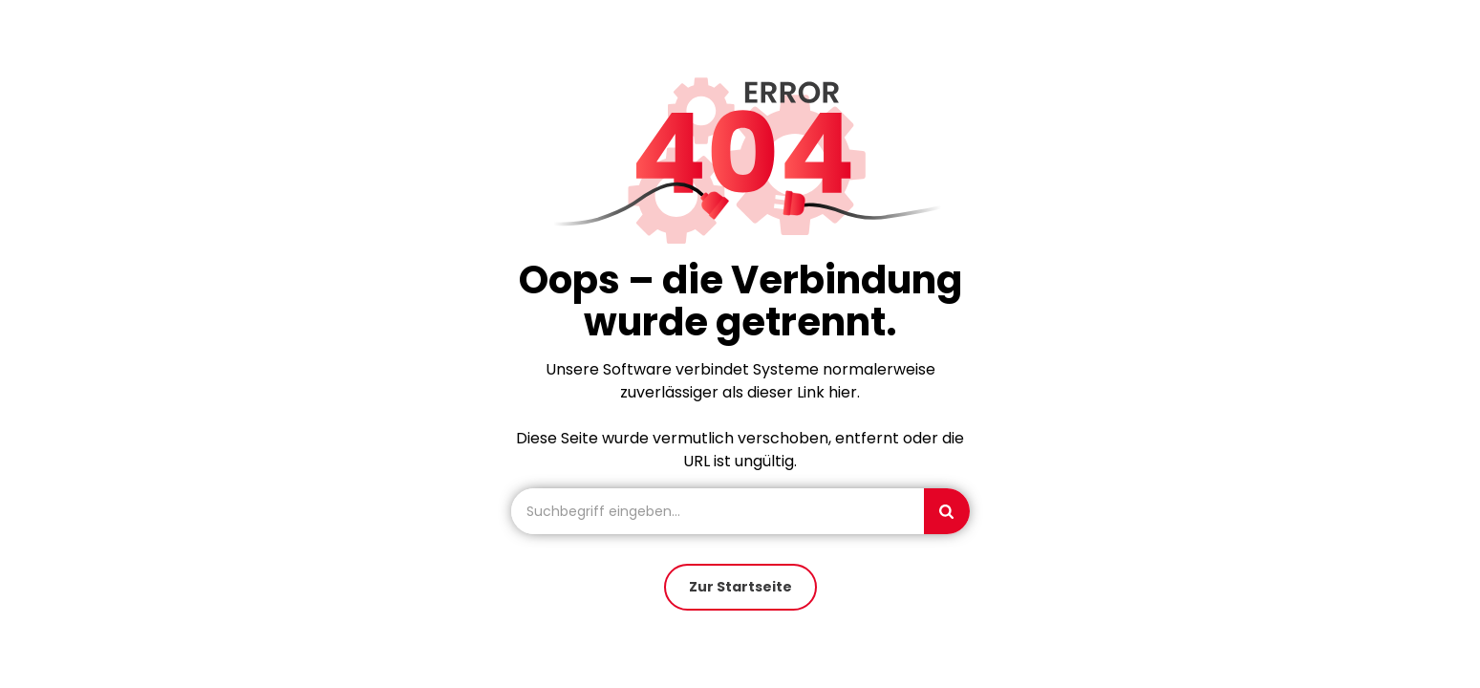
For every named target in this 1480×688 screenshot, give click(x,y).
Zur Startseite (740, 586)
